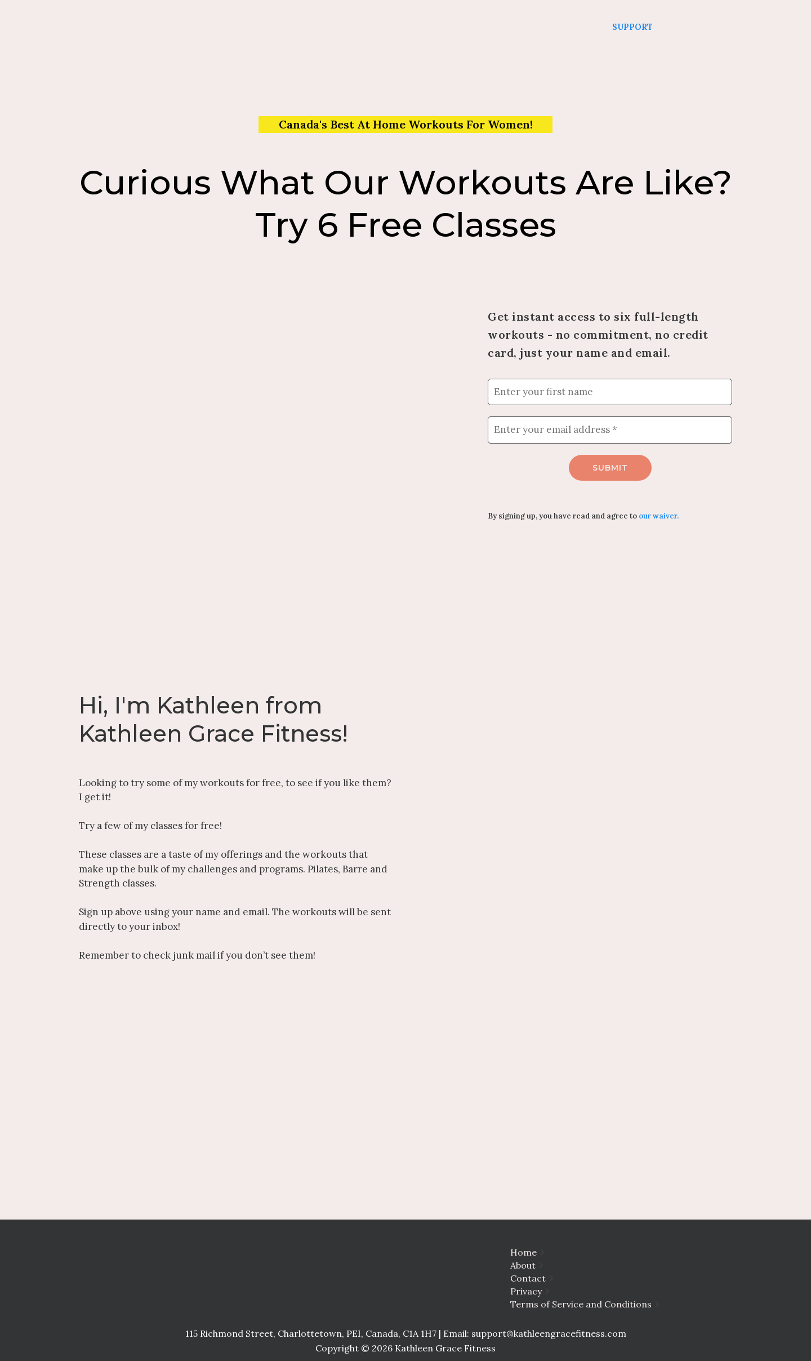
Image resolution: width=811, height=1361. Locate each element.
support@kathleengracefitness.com (548, 1333)
